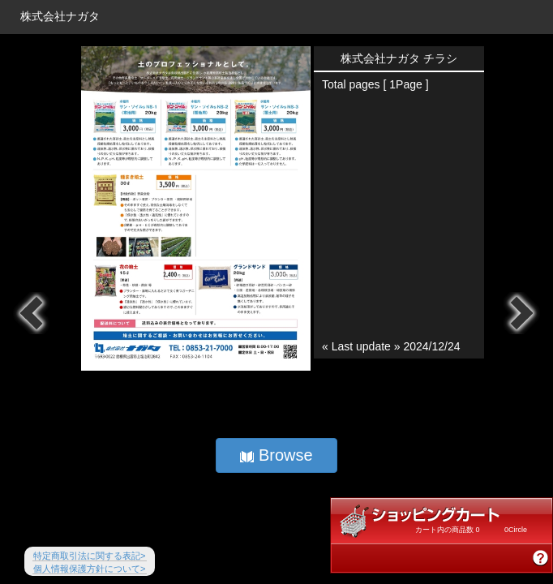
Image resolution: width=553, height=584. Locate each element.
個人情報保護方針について (89, 568)
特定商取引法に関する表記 (89, 555)
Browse (276, 455)
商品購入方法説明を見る (540, 558)
